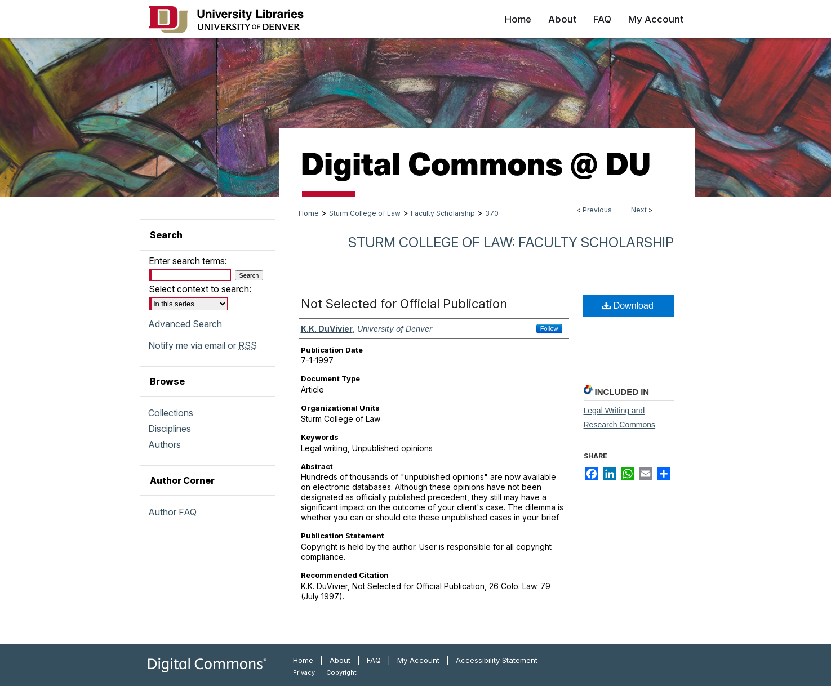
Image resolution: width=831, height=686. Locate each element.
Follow (549, 328)
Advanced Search (185, 323)
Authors (164, 444)
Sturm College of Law (365, 213)
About (340, 660)
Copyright (341, 672)
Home (309, 213)
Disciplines (169, 428)
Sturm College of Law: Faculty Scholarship (511, 242)
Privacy (304, 672)
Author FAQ (172, 512)
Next (639, 210)
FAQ (374, 660)
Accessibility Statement (496, 660)
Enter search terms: (188, 260)
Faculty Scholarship (443, 213)
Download (628, 305)
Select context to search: (200, 289)
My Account (418, 660)
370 (492, 213)
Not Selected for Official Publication (404, 303)
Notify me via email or (202, 345)
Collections (170, 412)
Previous (597, 210)
